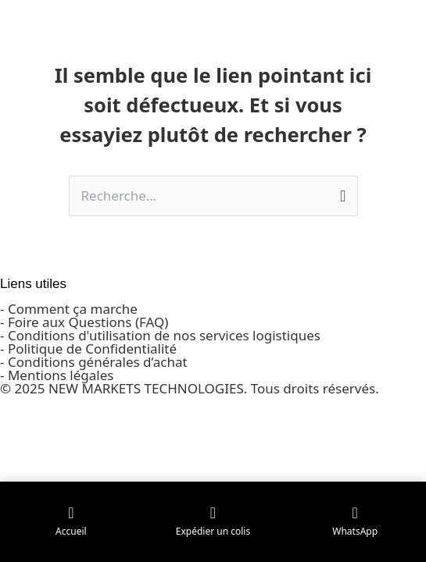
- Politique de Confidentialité (88, 348)
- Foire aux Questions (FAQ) (84, 322)
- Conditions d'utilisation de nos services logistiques (160, 335)
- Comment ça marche (69, 309)
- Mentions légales (56, 375)
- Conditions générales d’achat (94, 362)
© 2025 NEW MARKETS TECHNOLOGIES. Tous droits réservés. (189, 388)
